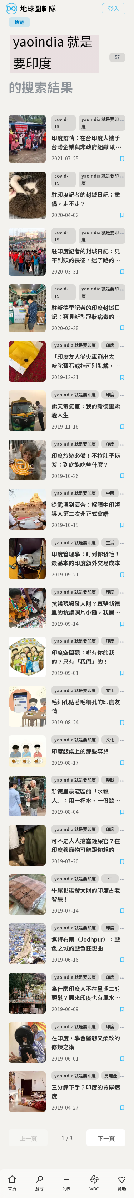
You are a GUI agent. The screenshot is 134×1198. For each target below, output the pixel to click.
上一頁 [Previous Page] (28, 1138)
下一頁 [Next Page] (106, 1138)
